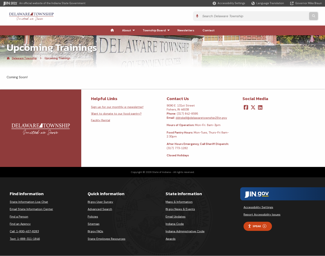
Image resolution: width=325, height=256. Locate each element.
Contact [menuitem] (209, 30)
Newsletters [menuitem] (185, 30)
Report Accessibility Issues (262, 215)
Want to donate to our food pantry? (116, 114)
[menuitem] (112, 30)
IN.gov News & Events (180, 209)
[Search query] (283, 16)
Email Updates (176, 217)
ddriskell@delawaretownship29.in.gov (201, 117)
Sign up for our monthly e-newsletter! (117, 107)
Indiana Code (175, 224)
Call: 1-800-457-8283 (24, 231)
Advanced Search (100, 209)
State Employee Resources (106, 239)
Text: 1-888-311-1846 (25, 239)
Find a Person (19, 217)
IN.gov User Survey (100, 202)
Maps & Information (179, 202)
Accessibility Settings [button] (258, 207)
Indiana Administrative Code (185, 231)
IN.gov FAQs (95, 231)
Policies (93, 217)
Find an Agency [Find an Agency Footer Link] (20, 224)
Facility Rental (100, 120)
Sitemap (93, 224)
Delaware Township (24, 58)
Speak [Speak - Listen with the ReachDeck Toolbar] (257, 226)
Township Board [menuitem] (157, 30)
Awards (171, 239)
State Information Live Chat (29, 202)
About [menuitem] (129, 30)
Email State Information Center (31, 209)
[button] (229, 3)
